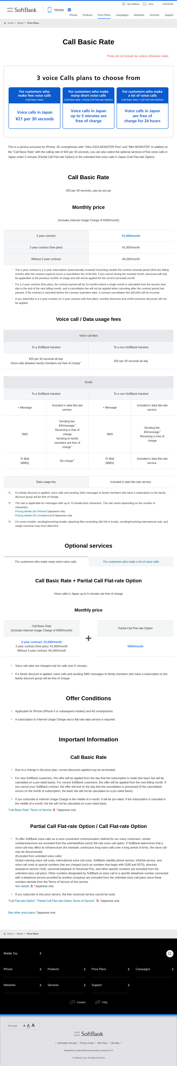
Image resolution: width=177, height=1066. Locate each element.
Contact (81, 1002)
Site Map (115, 1043)
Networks (10, 985)
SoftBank (21, 10)
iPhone (8, 969)
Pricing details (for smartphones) (34, 515)
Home (10, 23)
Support (97, 985)
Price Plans (99, 969)
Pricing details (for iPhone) (31, 511)
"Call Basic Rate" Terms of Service (32, 809)
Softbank (88, 1033)
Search (169, 953)
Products (53, 969)
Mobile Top (10, 953)
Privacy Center (87, 1043)
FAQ (104, 1002)
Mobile (20, 23)
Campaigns (143, 969)
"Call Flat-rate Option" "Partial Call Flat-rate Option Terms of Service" (53, 900)
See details (24, 886)
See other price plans (21, 912)
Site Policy (102, 1043)
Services (53, 985)
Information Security (67, 1043)
